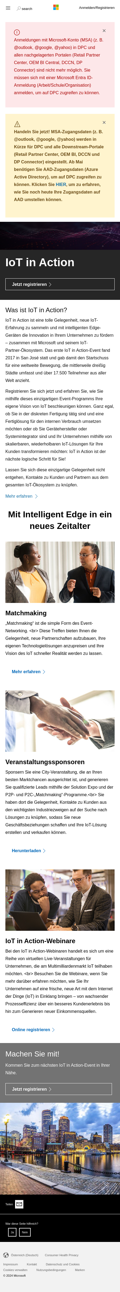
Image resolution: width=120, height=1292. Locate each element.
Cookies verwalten (15, 1270)
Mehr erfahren (21, 496)
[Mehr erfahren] (60, 671)
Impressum (10, 1264)
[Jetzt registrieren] (60, 284)
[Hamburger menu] (7, 8)
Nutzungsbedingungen (51, 1270)
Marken (80, 1270)
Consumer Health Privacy (62, 1255)
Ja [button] (12, 1232)
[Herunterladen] (60, 850)
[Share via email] (19, 1204)
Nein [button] (25, 1232)
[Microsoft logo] (60, 7)
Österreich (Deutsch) (24, 1255)
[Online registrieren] (60, 1029)
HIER (61, 184)
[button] (24, 8)
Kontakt (32, 1264)
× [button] (104, 31)
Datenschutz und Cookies (62, 1264)
